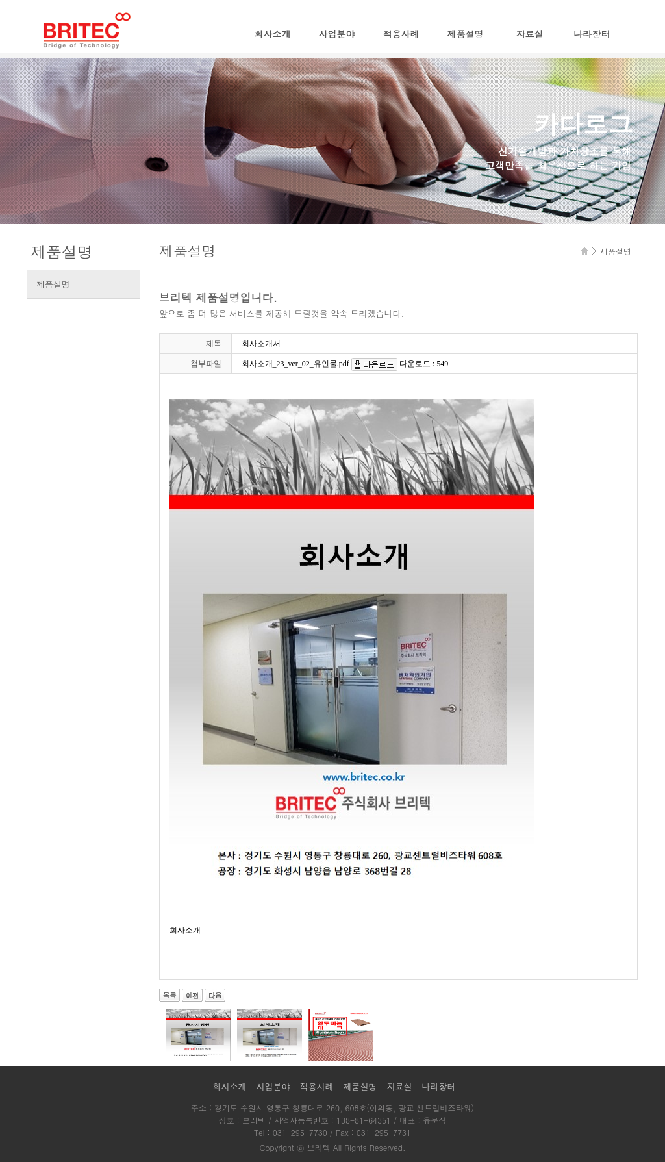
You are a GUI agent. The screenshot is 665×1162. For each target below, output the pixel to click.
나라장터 (591, 33)
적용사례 (401, 33)
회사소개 (273, 33)
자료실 (530, 33)
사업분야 (337, 33)
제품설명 (465, 33)
